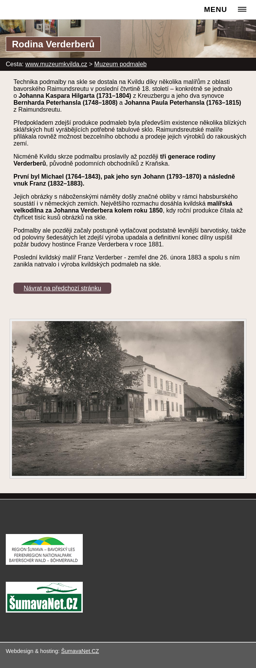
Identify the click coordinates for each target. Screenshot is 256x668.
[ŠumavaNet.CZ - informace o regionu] (44, 610)
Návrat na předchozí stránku (62, 288)
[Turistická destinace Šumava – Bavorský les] (44, 562)
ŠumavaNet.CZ (80, 651)
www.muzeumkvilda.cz (56, 64)
